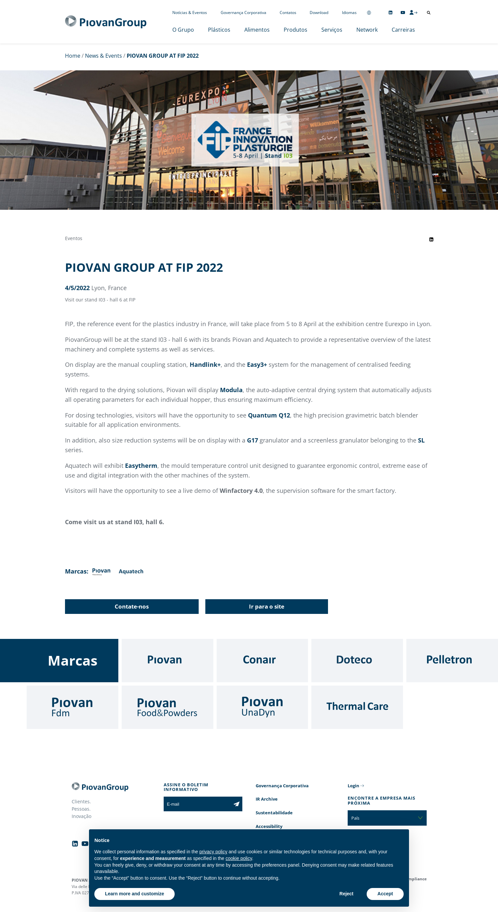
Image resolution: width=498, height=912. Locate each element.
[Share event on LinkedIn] (431, 239)
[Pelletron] (452, 660)
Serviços (331, 29)
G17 (252, 440)
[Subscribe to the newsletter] (236, 804)
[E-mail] (197, 804)
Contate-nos (132, 606)
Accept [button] (385, 893)
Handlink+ (205, 364)
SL (421, 440)
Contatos (288, 12)
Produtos (295, 29)
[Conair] (262, 660)
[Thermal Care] (357, 707)
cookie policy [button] (239, 858)
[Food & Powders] (167, 707)
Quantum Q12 (269, 415)
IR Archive (267, 799)
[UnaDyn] (262, 707)
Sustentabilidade (274, 813)
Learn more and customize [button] (134, 893)
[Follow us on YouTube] (403, 12)
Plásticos (219, 29)
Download (319, 12)
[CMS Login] (413, 12)
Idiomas (349, 12)
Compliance (415, 879)
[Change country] (369, 12)
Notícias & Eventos (189, 12)
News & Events (103, 55)
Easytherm (141, 466)
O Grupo (183, 29)
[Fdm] (72, 707)
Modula (231, 390)
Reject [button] (346, 893)
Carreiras (403, 29)
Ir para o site (266, 606)
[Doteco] (357, 660)
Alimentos (257, 29)
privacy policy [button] (213, 851)
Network (367, 29)
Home (72, 55)
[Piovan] (167, 660)
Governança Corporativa (243, 12)
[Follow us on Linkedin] (390, 12)
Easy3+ (257, 364)
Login (353, 786)
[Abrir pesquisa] (428, 12)
